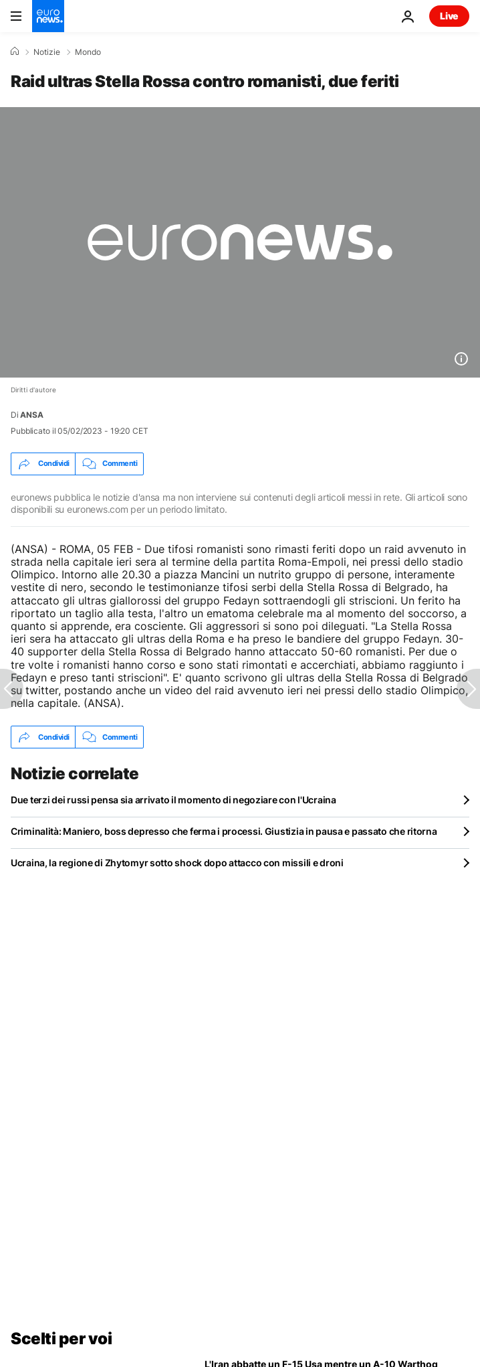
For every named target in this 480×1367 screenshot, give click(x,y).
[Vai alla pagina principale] (48, 16)
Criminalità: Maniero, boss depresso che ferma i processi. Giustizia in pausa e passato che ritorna (224, 831)
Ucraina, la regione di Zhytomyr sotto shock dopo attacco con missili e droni (177, 862)
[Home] (15, 51)
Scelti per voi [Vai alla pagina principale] (61, 1338)
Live (449, 15)
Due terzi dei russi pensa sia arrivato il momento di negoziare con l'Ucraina (173, 799)
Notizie (46, 52)
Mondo (88, 52)
